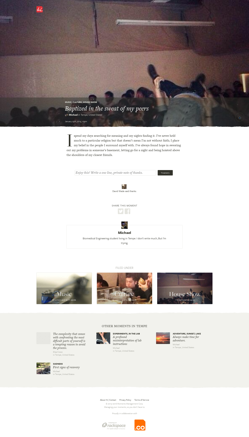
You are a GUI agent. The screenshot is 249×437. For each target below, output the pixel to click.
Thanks (165, 173)
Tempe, (91, 114)
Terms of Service (141, 399)
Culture (77, 102)
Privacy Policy (125, 399)
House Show (90, 102)
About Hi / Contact (108, 399)
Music (68, 102)
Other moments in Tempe (124, 326)
